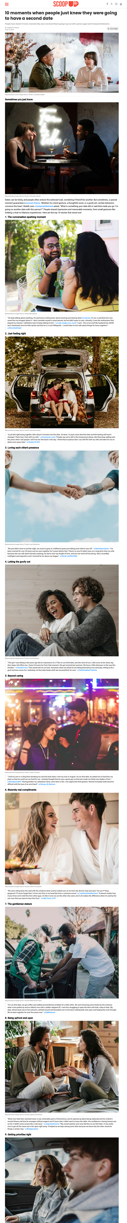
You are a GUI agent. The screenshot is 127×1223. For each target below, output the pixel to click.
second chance (33, 203)
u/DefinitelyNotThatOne (87, 670)
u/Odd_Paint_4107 (48, 898)
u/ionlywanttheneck (43, 206)
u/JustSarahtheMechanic (88, 893)
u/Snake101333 (33, 442)
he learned (86, 318)
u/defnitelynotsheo (101, 549)
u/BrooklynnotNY (15, 782)
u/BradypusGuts (31, 1129)
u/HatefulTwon (22, 668)
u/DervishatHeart (14, 328)
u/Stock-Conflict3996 (68, 556)
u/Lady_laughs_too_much (66, 323)
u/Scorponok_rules (48, 437)
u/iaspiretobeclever (52, 1124)
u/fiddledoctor (49, 1012)
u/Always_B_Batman (47, 784)
